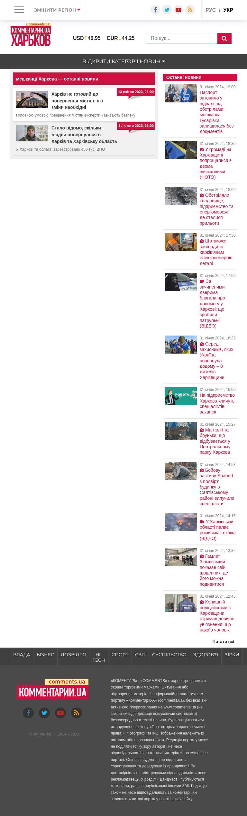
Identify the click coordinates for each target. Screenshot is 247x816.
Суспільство (169, 655)
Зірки (232, 655)
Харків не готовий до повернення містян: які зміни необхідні (77, 100)
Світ (140, 655)
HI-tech (99, 657)
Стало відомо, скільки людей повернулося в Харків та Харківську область (84, 134)
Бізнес (45, 655)
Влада (21, 655)
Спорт (120, 655)
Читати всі (223, 641)
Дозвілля (73, 655)
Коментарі (44, 734)
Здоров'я (205, 655)
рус (211, 10)
